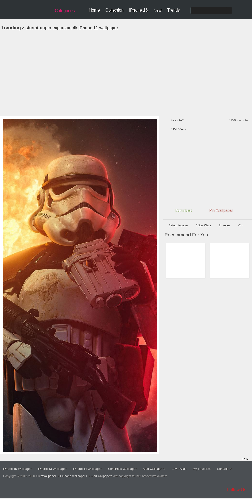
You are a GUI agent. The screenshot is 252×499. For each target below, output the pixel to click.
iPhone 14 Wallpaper (87, 469)
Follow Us (236, 489)
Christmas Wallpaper (122, 469)
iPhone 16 (138, 10)
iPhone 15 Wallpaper (17, 469)
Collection (114, 10)
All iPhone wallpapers (72, 476)
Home (94, 10)
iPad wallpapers (102, 476)
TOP (245, 459)
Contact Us (224, 469)
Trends (173, 10)
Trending (11, 27)
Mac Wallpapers (154, 469)
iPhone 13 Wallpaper (52, 469)
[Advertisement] (126, 73)
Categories (65, 10)
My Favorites (202, 469)
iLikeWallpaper (46, 476)
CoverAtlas (178, 469)
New (157, 10)
